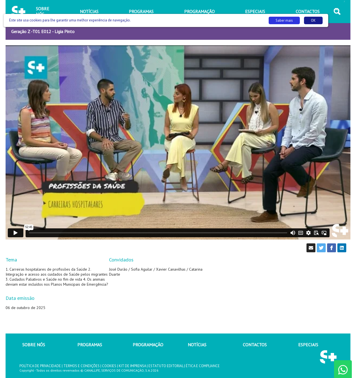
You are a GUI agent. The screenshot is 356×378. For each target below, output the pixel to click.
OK (313, 20)
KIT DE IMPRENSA (132, 366)
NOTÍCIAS (197, 344)
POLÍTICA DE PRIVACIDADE (40, 366)
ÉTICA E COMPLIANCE (203, 366)
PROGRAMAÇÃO (148, 344)
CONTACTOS (255, 344)
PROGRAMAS (89, 344)
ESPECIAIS (308, 344)
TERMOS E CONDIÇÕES (81, 366)
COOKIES (109, 366)
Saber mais (284, 20)
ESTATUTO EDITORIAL (166, 366)
